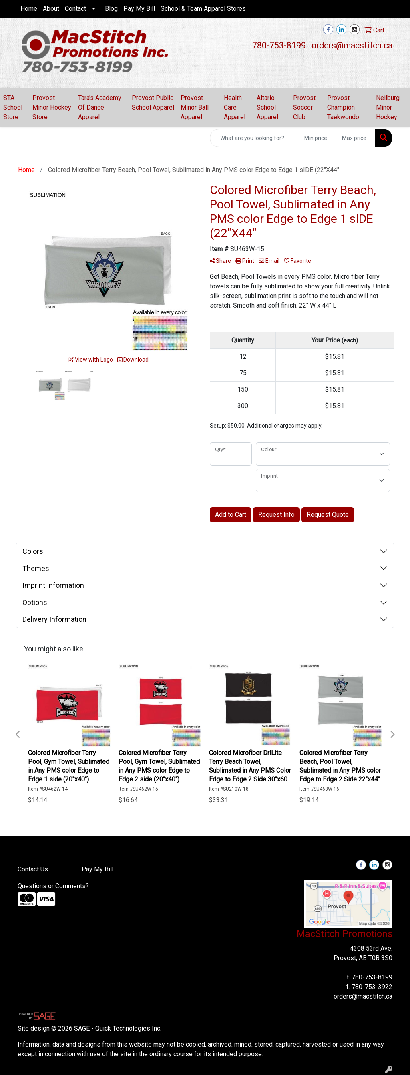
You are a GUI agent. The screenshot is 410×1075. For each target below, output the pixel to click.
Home (28, 8)
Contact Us (33, 869)
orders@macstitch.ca (352, 45)
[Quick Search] (255, 138)
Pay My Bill (139, 8)
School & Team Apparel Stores (203, 8)
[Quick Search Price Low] (319, 138)
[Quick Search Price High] (357, 138)
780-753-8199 (279, 45)
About (51, 8)
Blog (111, 8)
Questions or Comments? (53, 886)
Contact (75, 8)
